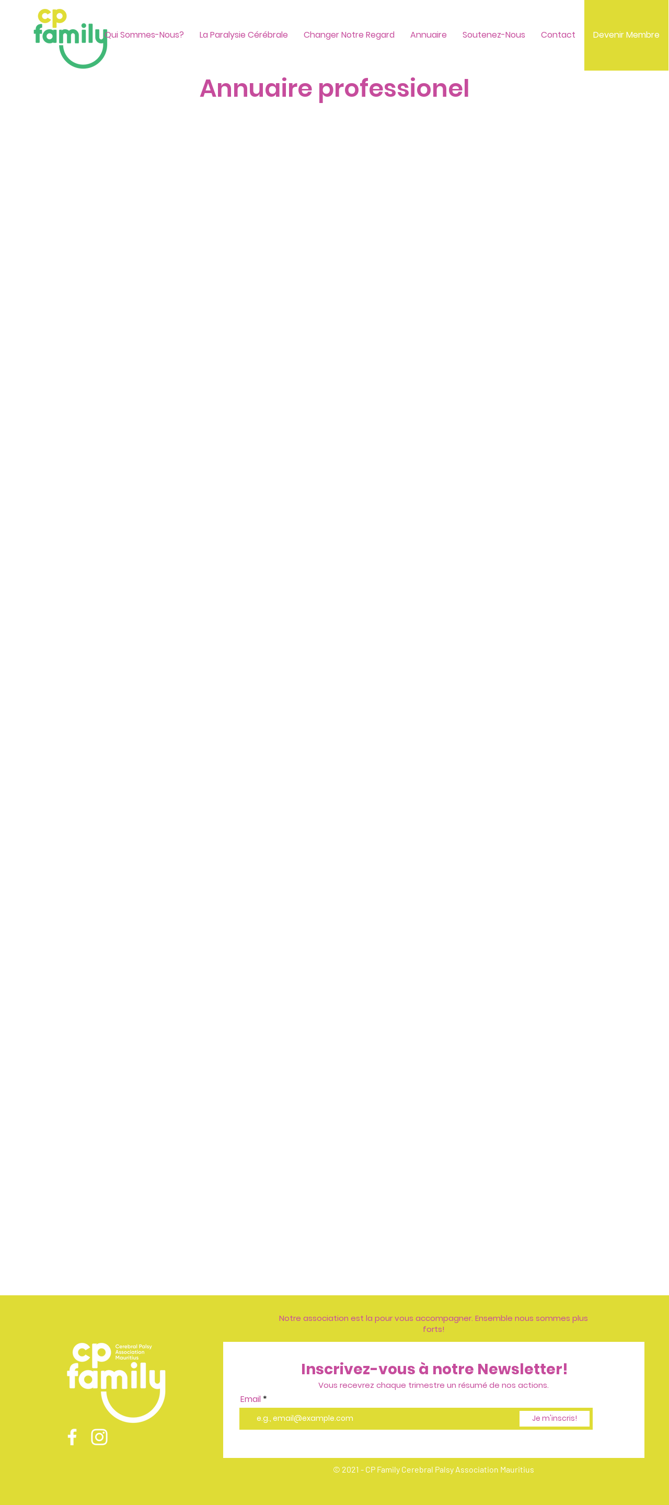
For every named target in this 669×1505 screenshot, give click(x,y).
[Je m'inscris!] (554, 1419)
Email (250, 1399)
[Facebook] (72, 1437)
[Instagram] (99, 1437)
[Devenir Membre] (626, 35)
